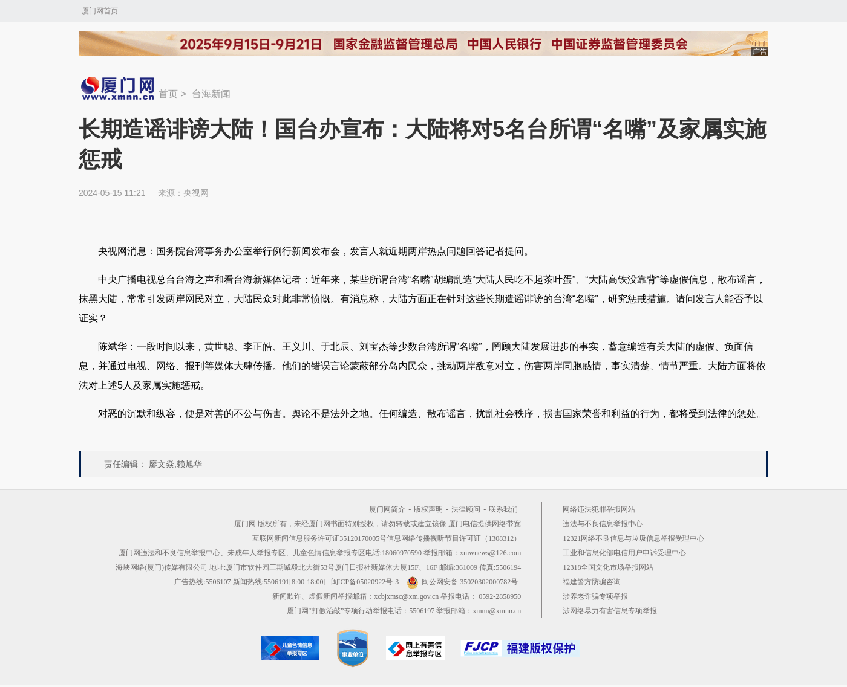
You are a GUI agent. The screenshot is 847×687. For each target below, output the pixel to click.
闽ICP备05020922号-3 (365, 582)
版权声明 (428, 509)
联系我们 (503, 509)
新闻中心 (119, 88)
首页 (168, 94)
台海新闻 (211, 94)
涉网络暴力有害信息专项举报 (610, 611)
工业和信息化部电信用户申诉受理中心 (624, 553)
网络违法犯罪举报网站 (599, 509)
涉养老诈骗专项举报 (595, 596)
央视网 (196, 193)
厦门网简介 (387, 509)
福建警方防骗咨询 (592, 582)
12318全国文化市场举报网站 (608, 567)
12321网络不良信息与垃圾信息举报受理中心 (633, 538)
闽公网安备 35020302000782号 (462, 582)
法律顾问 (465, 509)
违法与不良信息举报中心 (603, 524)
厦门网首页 (100, 11)
